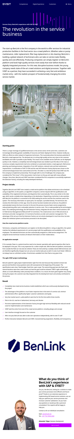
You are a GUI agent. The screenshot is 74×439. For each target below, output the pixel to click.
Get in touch (55, 425)
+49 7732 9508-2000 (48, 416)
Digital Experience (38, 4)
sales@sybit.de (46, 414)
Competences (23, 4)
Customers (52, 4)
